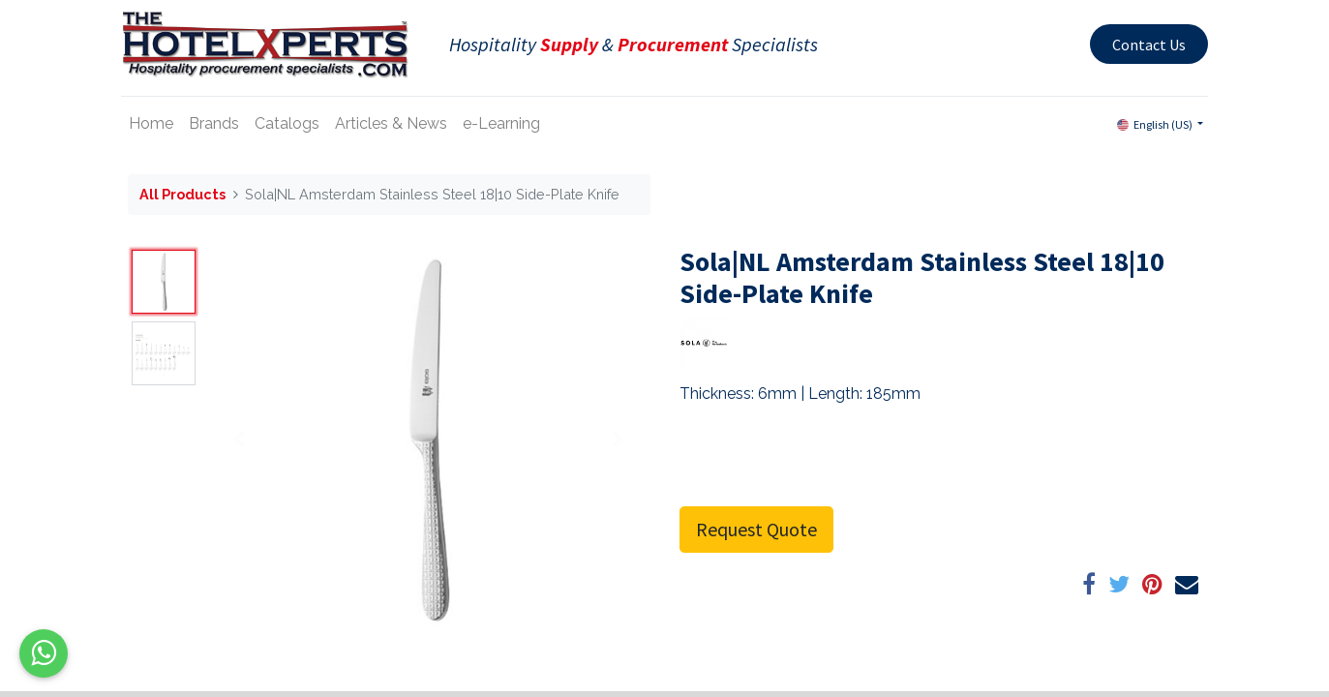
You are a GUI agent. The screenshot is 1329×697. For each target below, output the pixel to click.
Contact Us (1143, 44)
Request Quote (756, 529)
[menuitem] (158, 124)
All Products (182, 194)
